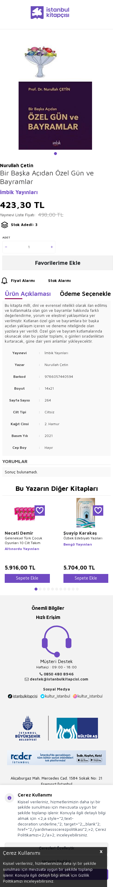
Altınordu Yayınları (22, 548)
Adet (6, 237)
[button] (55, 153)
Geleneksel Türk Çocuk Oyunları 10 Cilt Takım (23, 540)
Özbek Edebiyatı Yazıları (82, 538)
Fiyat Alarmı (17, 281)
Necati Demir (19, 533)
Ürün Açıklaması (28, 293)
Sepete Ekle (27, 577)
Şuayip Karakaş (80, 533)
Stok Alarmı (54, 281)
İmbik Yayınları (19, 192)
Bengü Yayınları (77, 544)
